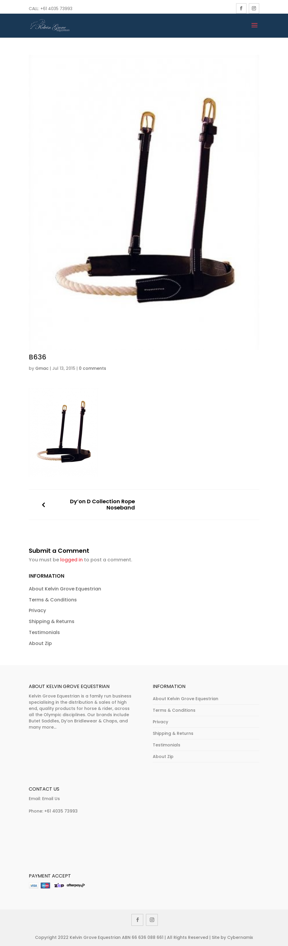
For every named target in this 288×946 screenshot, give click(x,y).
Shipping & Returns (51, 621)
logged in (71, 559)
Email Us (51, 799)
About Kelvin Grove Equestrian (65, 588)
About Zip (40, 643)
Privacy (37, 610)
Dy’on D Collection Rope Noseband (102, 505)
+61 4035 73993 (61, 811)
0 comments (92, 368)
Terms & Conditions (53, 599)
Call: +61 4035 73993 (50, 9)
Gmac (42, 368)
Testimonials (44, 632)
